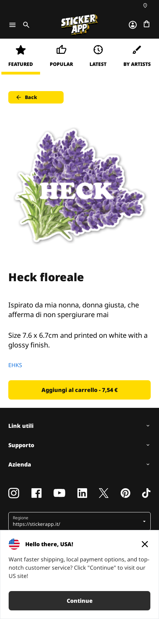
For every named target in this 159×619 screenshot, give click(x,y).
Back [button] (26, 97)
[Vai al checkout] (146, 24)
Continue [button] (80, 601)
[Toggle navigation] (12, 25)
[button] (77, 521)
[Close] (144, 544)
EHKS (15, 365)
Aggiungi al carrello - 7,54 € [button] (79, 390)
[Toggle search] (25, 25)
